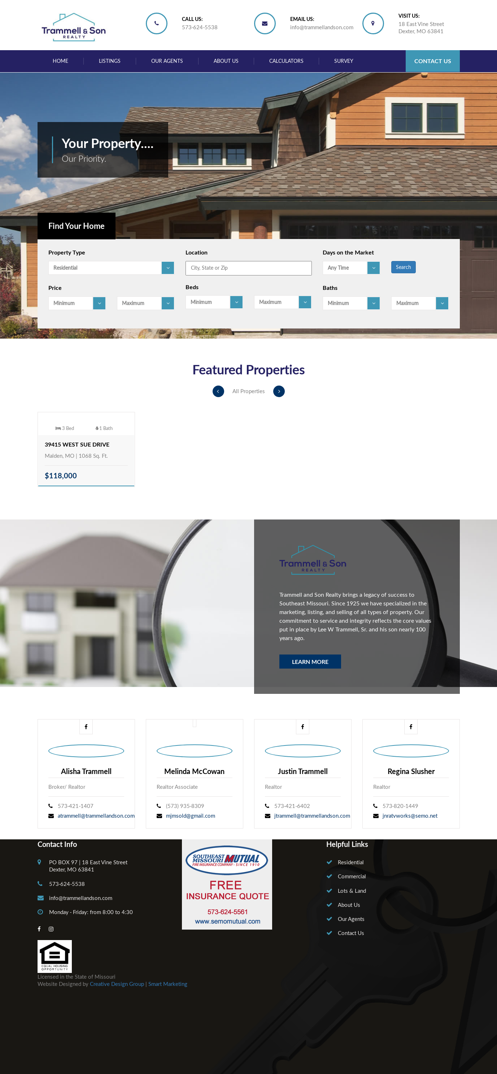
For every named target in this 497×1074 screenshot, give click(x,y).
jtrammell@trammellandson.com (312, 815)
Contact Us (432, 60)
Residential (351, 862)
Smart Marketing (167, 983)
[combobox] (111, 268)
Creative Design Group (117, 983)
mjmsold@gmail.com (190, 815)
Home (60, 61)
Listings (110, 61)
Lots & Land (352, 890)
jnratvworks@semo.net (410, 815)
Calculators (286, 61)
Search (403, 267)
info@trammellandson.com (321, 27)
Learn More (310, 661)
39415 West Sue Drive (77, 444)
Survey (343, 61)
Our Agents (167, 61)
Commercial (352, 876)
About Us (226, 61)
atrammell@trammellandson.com (96, 815)
